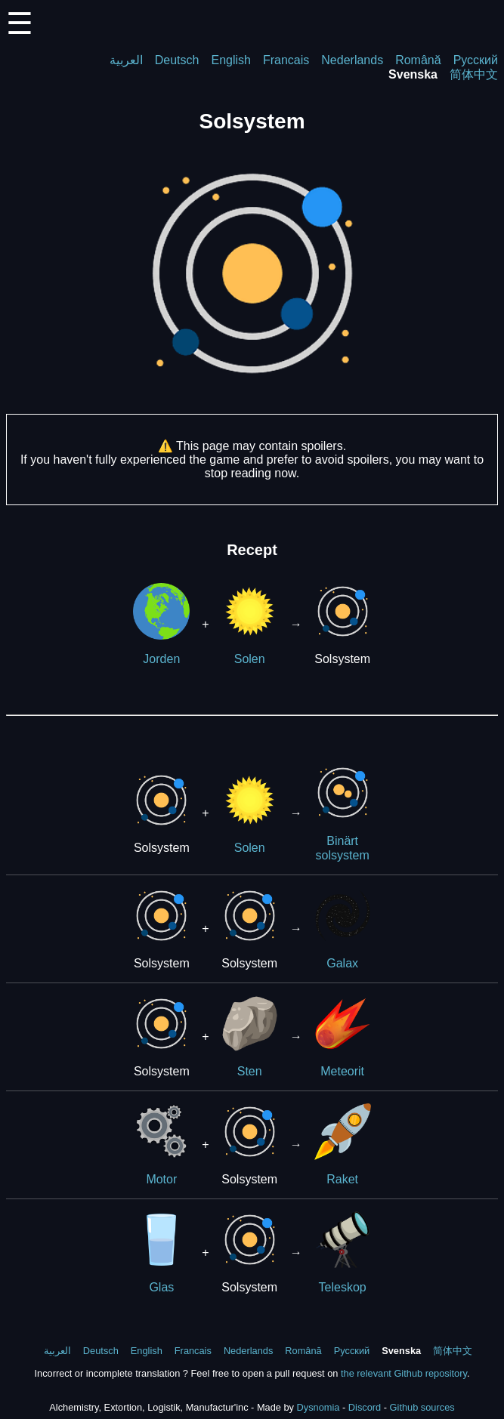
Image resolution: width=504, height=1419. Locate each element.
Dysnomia (318, 1407)
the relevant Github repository (404, 1373)
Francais (286, 60)
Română (418, 60)
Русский (475, 60)
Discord (364, 1407)
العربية (126, 60)
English (230, 60)
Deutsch (177, 60)
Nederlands (352, 60)
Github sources (422, 1407)
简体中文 (474, 74)
